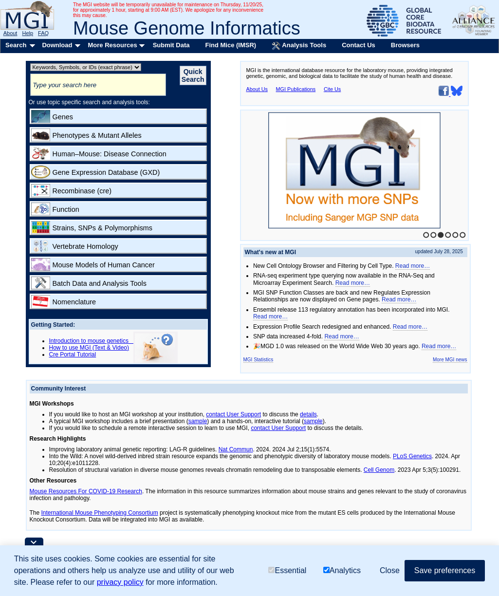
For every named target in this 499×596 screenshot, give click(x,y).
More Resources (112, 45)
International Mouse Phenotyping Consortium (99, 512)
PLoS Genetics (412, 456)
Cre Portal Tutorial (72, 354)
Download (57, 45)
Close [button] (390, 570)
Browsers (405, 45)
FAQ (43, 33)
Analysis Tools (299, 45)
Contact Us (358, 45)
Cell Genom (379, 469)
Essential (287, 570)
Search (15, 45)
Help (27, 33)
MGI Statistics (258, 359)
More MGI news (450, 359)
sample (197, 421)
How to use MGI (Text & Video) (89, 347)
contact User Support (233, 414)
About (10, 33)
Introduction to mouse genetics (91, 340)
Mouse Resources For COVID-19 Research (86, 491)
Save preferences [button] (444, 570)
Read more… (412, 265)
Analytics (342, 570)
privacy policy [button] (120, 582)
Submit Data (171, 45)
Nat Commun (236, 449)
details (308, 414)
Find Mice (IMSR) (230, 45)
